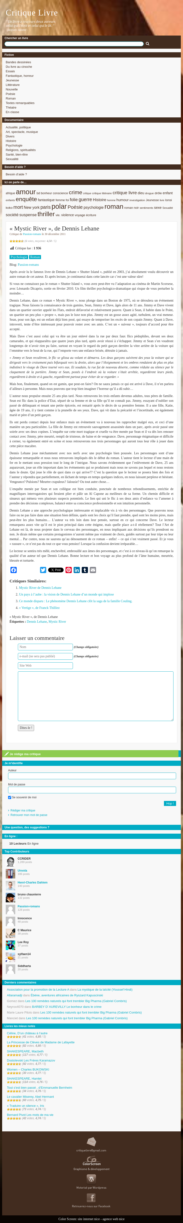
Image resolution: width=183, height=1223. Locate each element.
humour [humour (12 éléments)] (123, 200)
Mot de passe (16, 784)
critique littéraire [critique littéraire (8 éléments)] (102, 193)
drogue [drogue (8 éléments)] (149, 193)
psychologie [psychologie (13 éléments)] (94, 207)
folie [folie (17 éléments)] (74, 199)
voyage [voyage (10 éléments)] (80, 215)
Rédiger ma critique (22, 810)
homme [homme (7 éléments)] (111, 200)
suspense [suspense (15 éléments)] (28, 215)
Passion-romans (32, 234)
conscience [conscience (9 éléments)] (60, 193)
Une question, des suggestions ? (27, 827)
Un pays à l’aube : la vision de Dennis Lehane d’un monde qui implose (66, 594)
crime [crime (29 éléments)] (75, 192)
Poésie (10, 94)
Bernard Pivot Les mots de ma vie (30, 1115)
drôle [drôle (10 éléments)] (158, 193)
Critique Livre (32, 12)
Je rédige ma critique (23, 754)
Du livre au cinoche (19, 66)
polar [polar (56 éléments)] (59, 206)
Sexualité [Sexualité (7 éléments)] (168, 207)
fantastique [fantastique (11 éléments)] (46, 200)
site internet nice (89, 1219)
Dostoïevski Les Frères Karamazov (31, 1060)
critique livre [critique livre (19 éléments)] (125, 192)
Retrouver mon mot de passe (28, 815)
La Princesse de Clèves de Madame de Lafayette (41, 1042)
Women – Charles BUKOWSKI (28, 1069)
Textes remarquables (20, 103)
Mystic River (57, 621)
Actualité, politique (18, 127)
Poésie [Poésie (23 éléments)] (75, 207)
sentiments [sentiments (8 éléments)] (146, 207)
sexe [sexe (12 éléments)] (158, 207)
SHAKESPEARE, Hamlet (24, 1078)
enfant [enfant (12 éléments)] (168, 193)
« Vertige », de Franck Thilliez (39, 608)
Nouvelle (12, 89)
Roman (11, 98)
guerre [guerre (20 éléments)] (85, 199)
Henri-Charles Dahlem (32, 882)
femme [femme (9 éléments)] (60, 200)
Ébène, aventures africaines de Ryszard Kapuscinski (67, 995)
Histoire (11, 141)
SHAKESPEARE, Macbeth (25, 1051)
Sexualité (12, 159)
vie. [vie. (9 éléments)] (58, 215)
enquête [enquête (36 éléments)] (26, 199)
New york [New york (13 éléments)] (32, 207)
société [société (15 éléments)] (12, 215)
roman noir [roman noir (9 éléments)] (131, 207)
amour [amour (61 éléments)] (26, 192)
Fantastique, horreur (20, 76)
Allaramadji (14, 995)
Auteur (12, 770)
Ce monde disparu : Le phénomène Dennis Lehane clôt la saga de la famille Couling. (75, 601)
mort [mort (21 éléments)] (18, 207)
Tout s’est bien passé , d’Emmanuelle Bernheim (39, 1087)
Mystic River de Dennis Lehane (40, 588)
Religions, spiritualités (21, 150)
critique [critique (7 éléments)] (87, 193)
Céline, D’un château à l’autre (27, 1033)
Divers (10, 136)
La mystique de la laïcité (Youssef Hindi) (104, 989)
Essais (10, 71)
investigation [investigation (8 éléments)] (137, 200)
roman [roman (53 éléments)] (113, 206)
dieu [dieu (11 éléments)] (141, 193)
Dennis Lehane (37, 621)
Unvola (22, 870)
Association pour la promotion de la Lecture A (38, 989)
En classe (12, 112)
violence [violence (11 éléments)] (67, 215)
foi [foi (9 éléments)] (67, 200)
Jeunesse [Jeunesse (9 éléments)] (152, 200)
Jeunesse (12, 80)
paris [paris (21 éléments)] (46, 207)
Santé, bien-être (17, 154)
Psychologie (14, 145)
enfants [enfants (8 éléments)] (10, 200)
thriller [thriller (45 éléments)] (46, 214)
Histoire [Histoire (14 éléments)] (99, 200)
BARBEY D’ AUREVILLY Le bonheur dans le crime (67, 1007)
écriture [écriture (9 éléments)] (91, 215)
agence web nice (113, 1219)
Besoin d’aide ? (16, 174)
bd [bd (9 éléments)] (38, 193)
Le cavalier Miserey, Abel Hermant (30, 1096)
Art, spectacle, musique (22, 132)
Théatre (11, 107)
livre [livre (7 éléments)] (162, 200)
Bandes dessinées (18, 62)
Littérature (13, 85)
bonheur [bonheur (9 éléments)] (46, 193)
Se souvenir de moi (22, 797)
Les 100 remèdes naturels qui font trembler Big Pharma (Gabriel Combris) (76, 1001)
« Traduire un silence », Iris (25, 1106)
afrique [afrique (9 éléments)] (10, 193)
